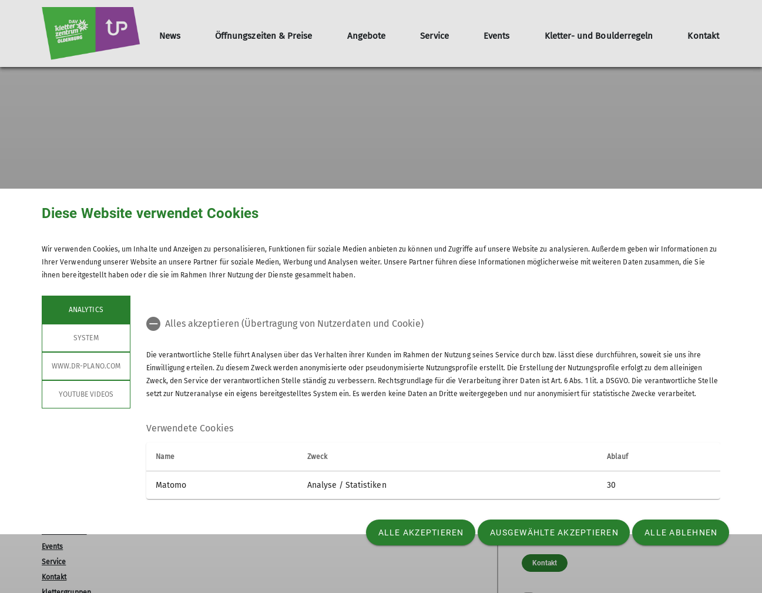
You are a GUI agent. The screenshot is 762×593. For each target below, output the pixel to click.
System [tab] (85, 338)
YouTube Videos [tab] (86, 394)
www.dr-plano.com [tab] (86, 366)
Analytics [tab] (86, 310)
